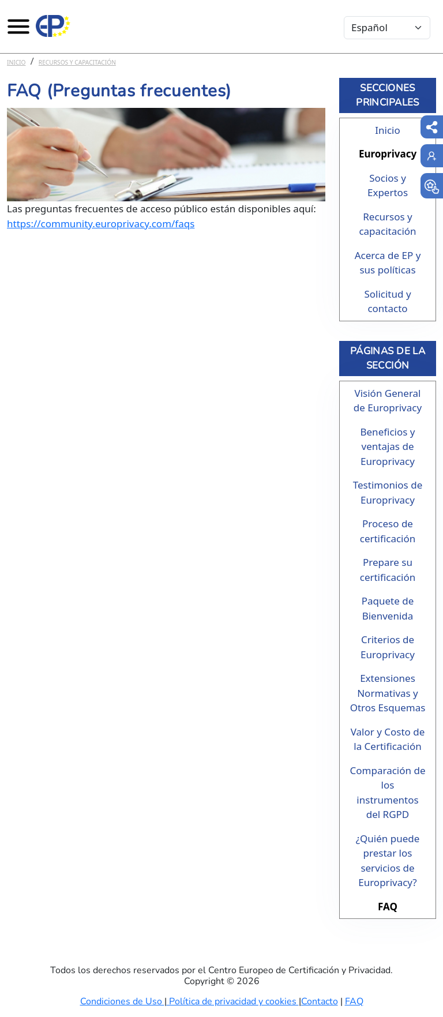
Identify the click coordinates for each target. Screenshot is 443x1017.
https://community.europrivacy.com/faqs (100, 223)
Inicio (16, 62)
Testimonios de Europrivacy (387, 492)
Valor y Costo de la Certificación (388, 739)
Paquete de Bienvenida (388, 608)
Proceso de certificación (388, 531)
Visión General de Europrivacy (388, 400)
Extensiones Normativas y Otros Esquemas (388, 692)
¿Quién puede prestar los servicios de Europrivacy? (388, 861)
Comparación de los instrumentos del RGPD (388, 792)
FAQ (387, 906)
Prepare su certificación (388, 570)
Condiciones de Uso (122, 1001)
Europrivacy (387, 153)
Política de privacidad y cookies (233, 1001)
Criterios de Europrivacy (388, 647)
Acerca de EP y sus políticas (388, 263)
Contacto (319, 1001)
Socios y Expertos (387, 185)
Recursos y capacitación (77, 62)
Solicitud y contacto (387, 301)
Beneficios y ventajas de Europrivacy (387, 446)
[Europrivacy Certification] (53, 26)
